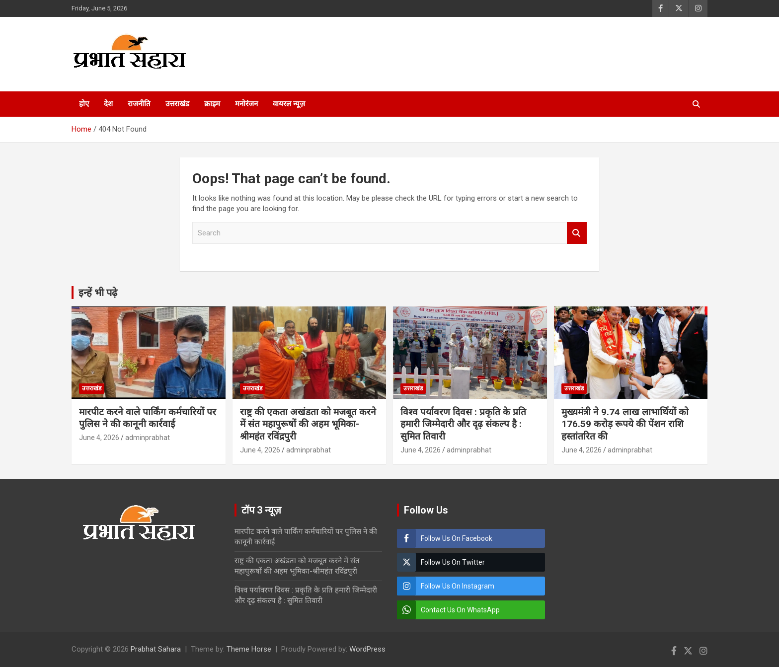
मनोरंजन (246, 103)
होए (84, 103)
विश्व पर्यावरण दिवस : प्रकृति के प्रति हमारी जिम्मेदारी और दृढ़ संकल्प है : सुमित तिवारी (463, 424)
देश (108, 103)
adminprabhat (147, 438)
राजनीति (139, 103)
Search (577, 233)
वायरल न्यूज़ (289, 103)
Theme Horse (249, 649)
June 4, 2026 (99, 438)
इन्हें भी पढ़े (97, 292)
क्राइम (212, 103)
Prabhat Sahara (156, 649)
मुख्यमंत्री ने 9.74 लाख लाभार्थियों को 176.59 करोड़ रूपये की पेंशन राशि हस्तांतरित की (625, 424)
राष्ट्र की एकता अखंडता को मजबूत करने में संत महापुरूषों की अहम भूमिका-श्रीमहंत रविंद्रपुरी (308, 424)
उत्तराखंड (177, 103)
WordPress (367, 649)
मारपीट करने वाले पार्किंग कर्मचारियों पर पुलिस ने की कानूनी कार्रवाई (147, 418)
